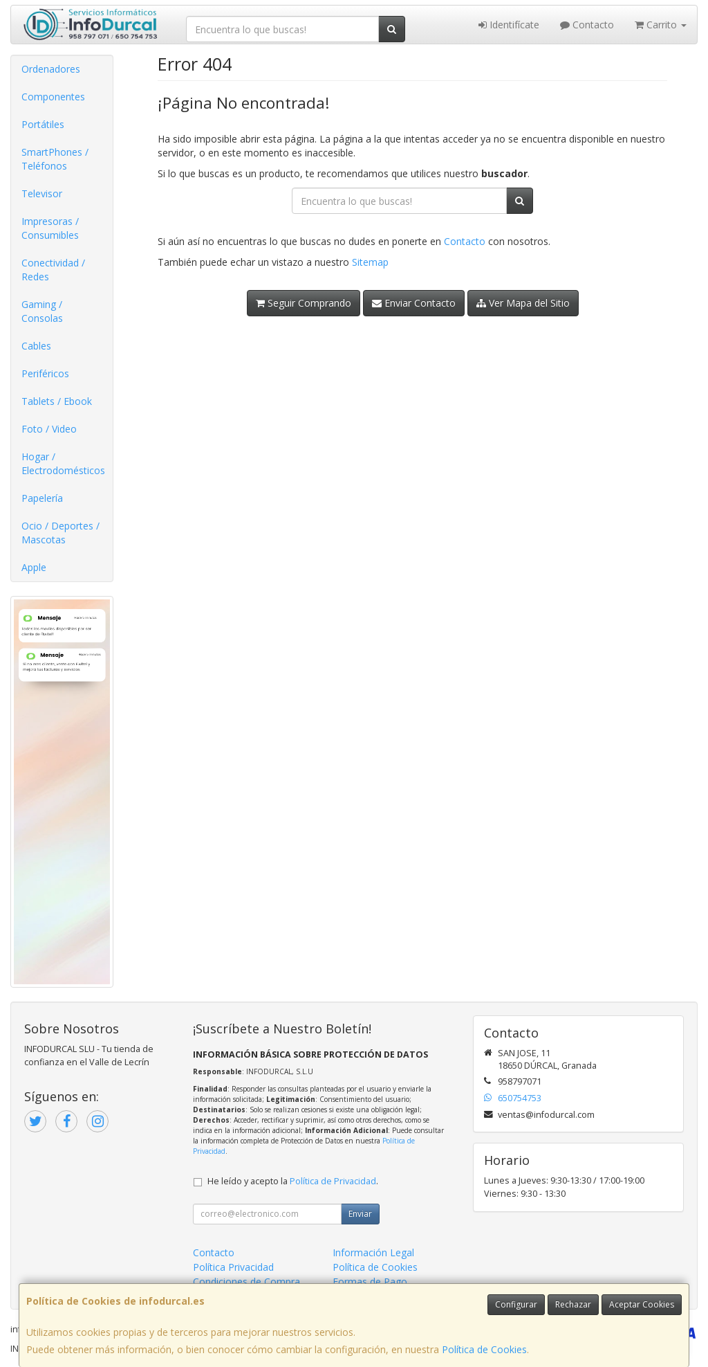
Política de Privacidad (333, 1181)
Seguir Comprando (303, 302)
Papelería (42, 498)
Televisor (41, 193)
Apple (33, 567)
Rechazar (573, 1304)
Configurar (516, 1304)
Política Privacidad (233, 1267)
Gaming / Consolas (42, 311)
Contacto (587, 24)
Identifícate (508, 24)
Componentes (53, 96)
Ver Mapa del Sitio (523, 302)
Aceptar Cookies (641, 1304)
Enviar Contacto (414, 302)
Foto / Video (49, 428)
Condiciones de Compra (246, 1281)
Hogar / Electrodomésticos (63, 463)
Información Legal (373, 1252)
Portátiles (42, 124)
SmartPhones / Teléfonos (54, 158)
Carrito (661, 24)
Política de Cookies (484, 1349)
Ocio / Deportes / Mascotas (60, 532)
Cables (36, 345)
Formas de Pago (370, 1281)
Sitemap (370, 262)
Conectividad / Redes (53, 269)
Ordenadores (50, 68)
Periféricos (45, 373)
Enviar (360, 1214)
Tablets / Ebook (56, 401)
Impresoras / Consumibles (50, 228)
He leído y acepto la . (292, 1181)
